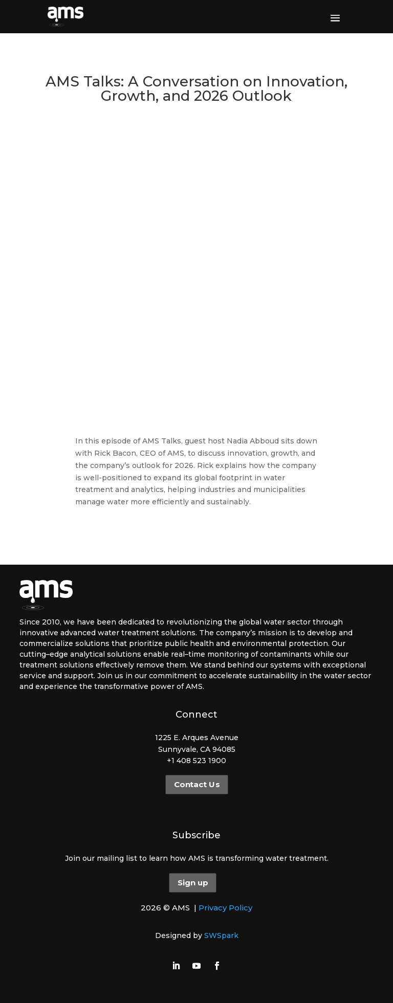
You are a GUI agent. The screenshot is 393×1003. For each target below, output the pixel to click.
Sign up (193, 882)
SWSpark (221, 935)
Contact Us (196, 784)
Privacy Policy (225, 907)
